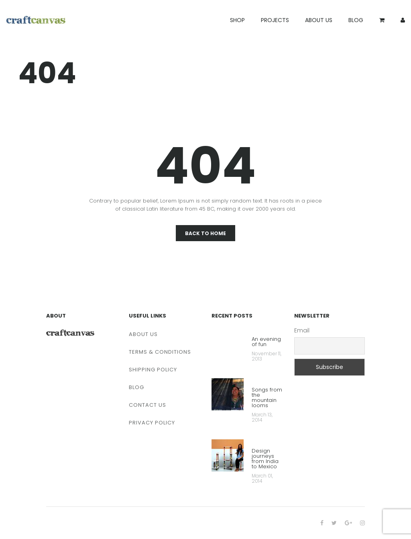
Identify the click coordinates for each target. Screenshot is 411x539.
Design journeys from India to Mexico (265, 459)
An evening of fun (266, 342)
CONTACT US (147, 405)
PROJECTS (275, 20)
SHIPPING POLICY (153, 369)
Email (301, 330)
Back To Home (205, 233)
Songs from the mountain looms (267, 398)
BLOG (355, 20)
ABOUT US (318, 20)
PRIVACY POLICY (152, 422)
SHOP (237, 20)
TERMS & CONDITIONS (160, 352)
